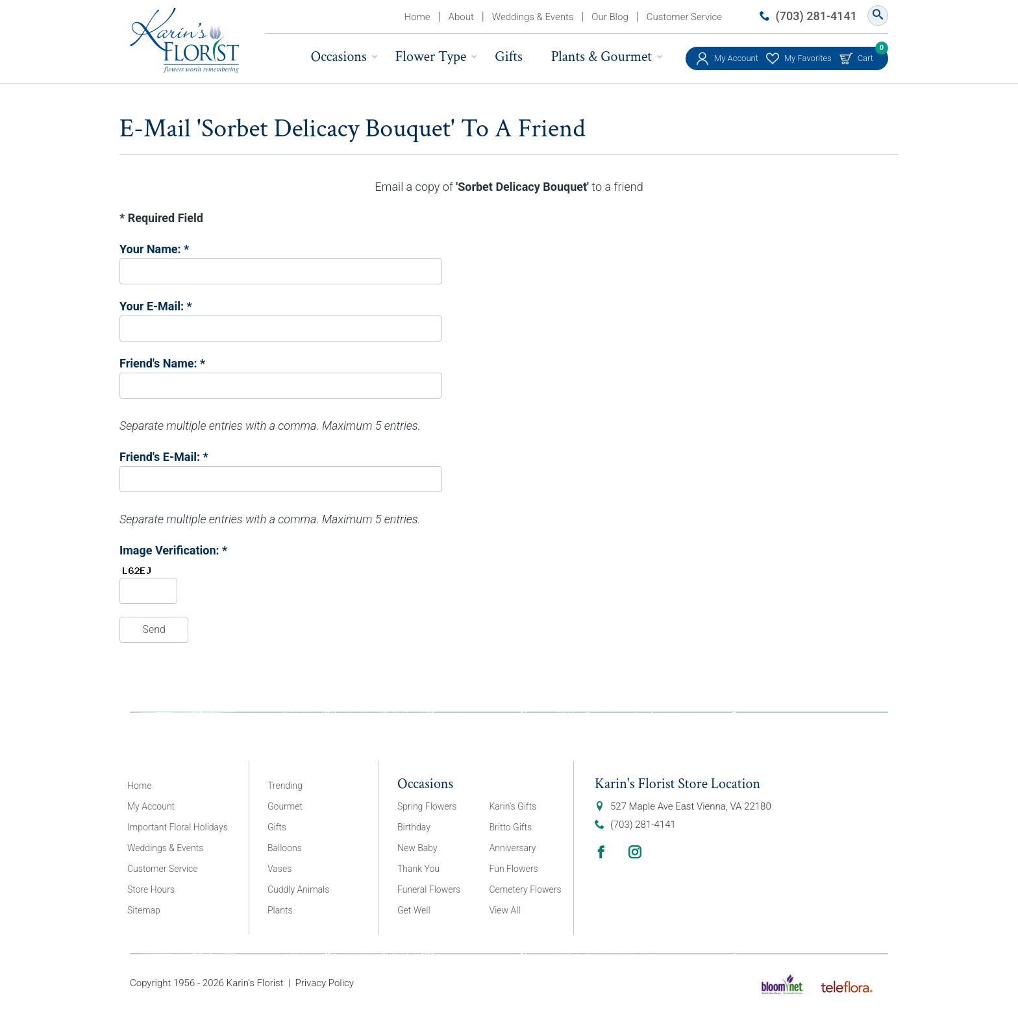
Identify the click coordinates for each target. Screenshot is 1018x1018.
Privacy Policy (324, 983)
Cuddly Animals (298, 889)
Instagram (634, 851)
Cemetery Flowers (526, 889)
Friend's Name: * (162, 363)
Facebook (601, 851)
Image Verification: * (173, 550)
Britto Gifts (511, 827)
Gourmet (285, 806)
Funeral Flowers (428, 889)
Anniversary (513, 848)
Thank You (418, 868)
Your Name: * (154, 249)
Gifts (508, 56)
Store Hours (151, 889)
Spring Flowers (426, 806)
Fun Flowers (514, 868)
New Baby (417, 848)
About (461, 17)
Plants (280, 910)
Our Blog (609, 17)
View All (505, 910)
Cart (865, 55)
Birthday (413, 827)
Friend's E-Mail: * (163, 457)
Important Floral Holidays (177, 827)
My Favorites (808, 58)
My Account (736, 58)
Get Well (413, 910)
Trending (285, 785)
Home (417, 17)
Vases (279, 868)
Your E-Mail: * (155, 306)
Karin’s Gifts (513, 806)
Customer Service (684, 17)
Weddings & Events (533, 17)
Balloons (284, 848)
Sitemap (143, 910)
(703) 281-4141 (816, 16)
